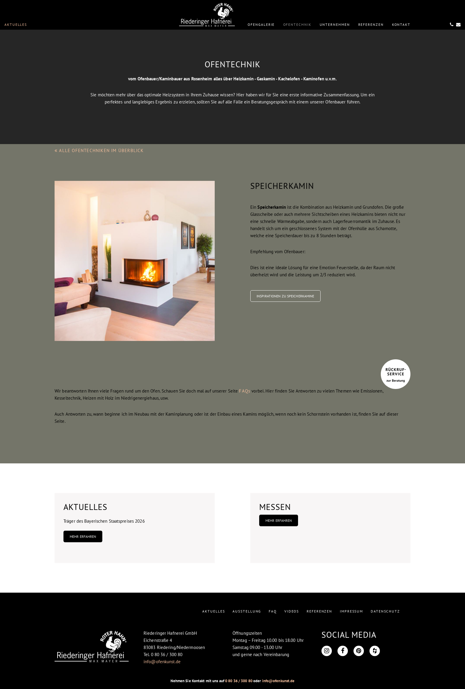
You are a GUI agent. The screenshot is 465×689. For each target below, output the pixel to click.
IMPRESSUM (351, 611)
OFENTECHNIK (297, 24)
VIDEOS (291, 611)
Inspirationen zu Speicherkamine (285, 296)
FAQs (244, 391)
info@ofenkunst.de (162, 661)
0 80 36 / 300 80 (238, 680)
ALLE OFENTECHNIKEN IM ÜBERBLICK (99, 150)
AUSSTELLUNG (246, 611)
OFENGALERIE (261, 24)
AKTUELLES (213, 611)
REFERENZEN (371, 24)
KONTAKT (401, 24)
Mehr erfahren (83, 536)
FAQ (273, 611)
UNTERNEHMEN (335, 24)
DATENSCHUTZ (385, 611)
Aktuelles (15, 24)
